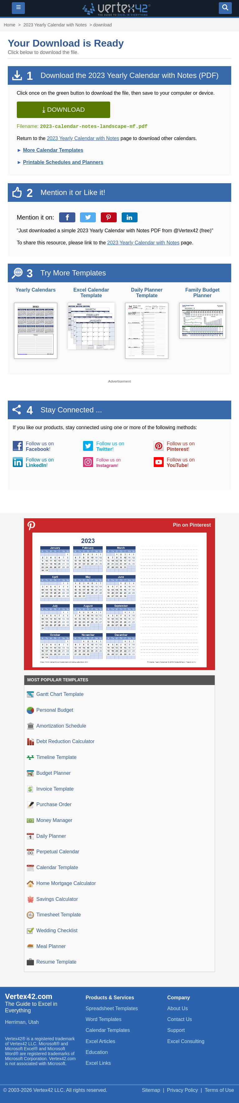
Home (9, 24)
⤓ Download (63, 109)
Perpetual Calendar (53, 852)
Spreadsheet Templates (112, 1008)
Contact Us (179, 1019)
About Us (177, 1008)
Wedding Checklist (52, 930)
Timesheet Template (54, 915)
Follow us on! (40, 446)
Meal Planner (46, 946)
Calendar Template (52, 867)
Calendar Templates (108, 1030)
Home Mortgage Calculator (61, 883)
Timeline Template (52, 757)
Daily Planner (46, 836)
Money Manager (50, 820)
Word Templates (103, 1019)
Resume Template (52, 962)
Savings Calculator (52, 899)
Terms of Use (219, 1090)
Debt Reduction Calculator (61, 741)
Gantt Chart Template (55, 694)
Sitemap (151, 1090)
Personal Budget (50, 710)
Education (97, 1052)
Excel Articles (100, 1041)
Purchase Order (49, 804)
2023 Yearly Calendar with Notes (55, 24)
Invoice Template (50, 788)
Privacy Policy (182, 1090)
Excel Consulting (185, 1041)
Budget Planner (49, 773)
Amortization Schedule (56, 725)
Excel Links (98, 1063)
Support (176, 1030)
